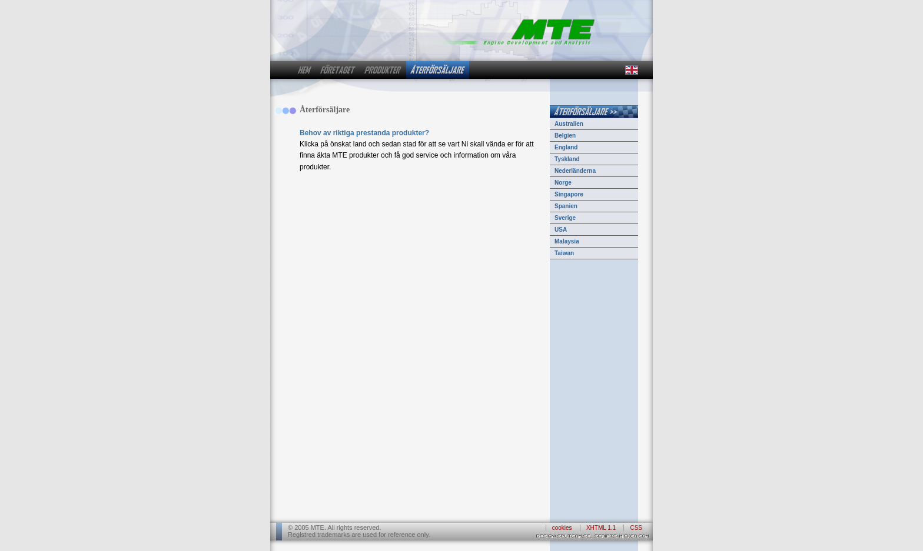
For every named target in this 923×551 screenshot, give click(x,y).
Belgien (565, 135)
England (566, 147)
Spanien (566, 206)
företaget (338, 70)
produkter (383, 70)
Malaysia (567, 241)
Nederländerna (575, 171)
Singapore (569, 194)
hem (304, 70)
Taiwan (564, 253)
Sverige (565, 218)
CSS (636, 528)
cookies (562, 528)
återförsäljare (437, 70)
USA (561, 229)
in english (631, 70)
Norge (563, 182)
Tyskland (567, 159)
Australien (569, 124)
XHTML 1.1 (601, 528)
